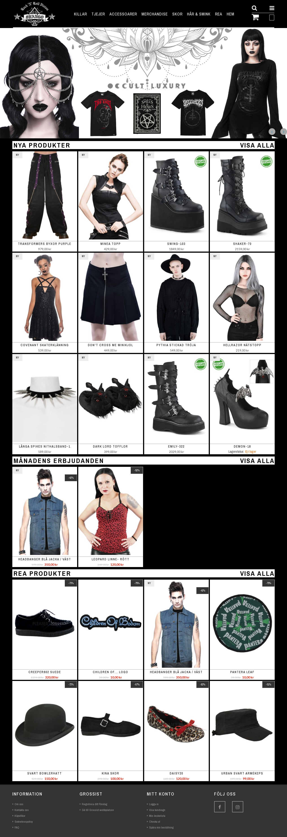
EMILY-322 (176, 446)
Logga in (154, 804)
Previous (272, 131)
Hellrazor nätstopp (242, 345)
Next (283, 131)
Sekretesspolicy (24, 822)
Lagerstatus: (236, 452)
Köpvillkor (20, 816)
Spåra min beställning (161, 827)
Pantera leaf (242, 672)
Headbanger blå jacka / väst (44, 559)
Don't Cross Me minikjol (110, 345)
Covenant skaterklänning (45, 345)
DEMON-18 (242, 446)
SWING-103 (176, 244)
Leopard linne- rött (110, 559)
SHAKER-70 (242, 244)
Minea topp (110, 244)
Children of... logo (110, 672)
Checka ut (154, 822)
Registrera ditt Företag (94, 804)
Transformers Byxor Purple (44, 244)
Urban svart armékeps (242, 773)
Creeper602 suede (44, 672)
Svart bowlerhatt (44, 773)
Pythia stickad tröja (176, 345)
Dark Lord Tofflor (110, 446)
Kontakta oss (22, 810)
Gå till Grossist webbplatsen (98, 810)
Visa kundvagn (157, 810)
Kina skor (110, 773)
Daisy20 (176, 773)
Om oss (19, 804)
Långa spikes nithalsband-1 (44, 446)
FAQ (17, 827)
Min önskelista (157, 816)
